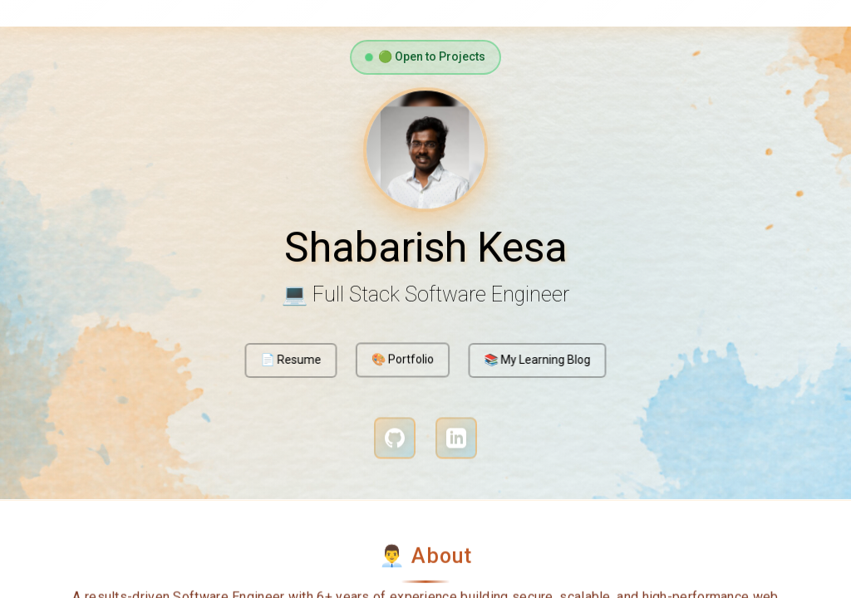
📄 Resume (293, 360)
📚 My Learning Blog (534, 360)
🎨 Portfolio (403, 358)
